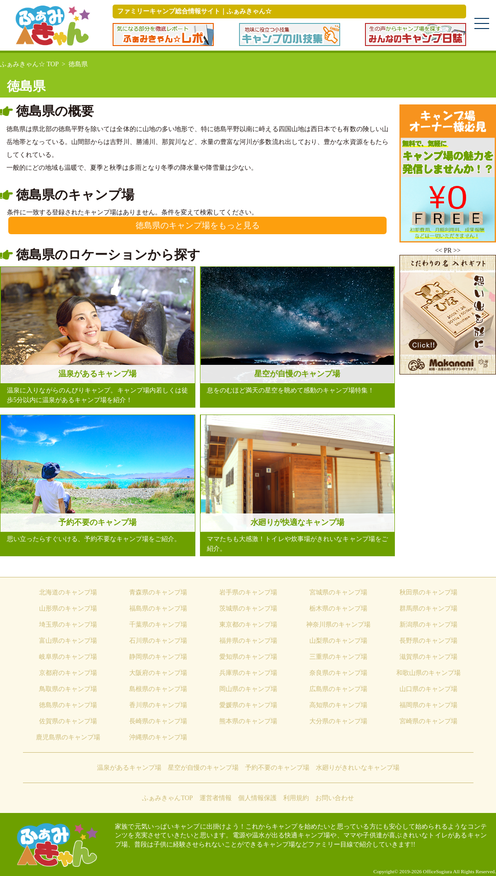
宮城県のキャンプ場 (338, 592)
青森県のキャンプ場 (158, 592)
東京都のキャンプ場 (248, 624)
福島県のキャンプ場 (158, 608)
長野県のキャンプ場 (428, 640)
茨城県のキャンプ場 (248, 608)
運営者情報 (216, 798)
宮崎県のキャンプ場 (428, 721)
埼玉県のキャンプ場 (68, 624)
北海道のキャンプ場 (68, 592)
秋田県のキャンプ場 (428, 592)
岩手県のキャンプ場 (248, 592)
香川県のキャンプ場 (158, 705)
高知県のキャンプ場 (338, 705)
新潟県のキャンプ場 (428, 624)
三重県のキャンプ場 (338, 656)
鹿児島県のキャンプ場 (68, 737)
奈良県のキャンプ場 (338, 672)
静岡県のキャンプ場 (158, 656)
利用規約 (296, 798)
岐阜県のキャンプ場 (68, 656)
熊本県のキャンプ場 (248, 721)
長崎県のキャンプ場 (158, 721)
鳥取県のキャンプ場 (68, 689)
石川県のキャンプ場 (158, 640)
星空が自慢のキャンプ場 (203, 767)
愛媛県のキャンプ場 (248, 705)
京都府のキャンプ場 (68, 672)
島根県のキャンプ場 (158, 689)
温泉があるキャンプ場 (129, 767)
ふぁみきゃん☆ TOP (29, 64)
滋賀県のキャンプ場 (428, 656)
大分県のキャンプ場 (338, 721)
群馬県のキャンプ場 (428, 608)
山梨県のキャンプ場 (338, 640)
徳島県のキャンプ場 (68, 705)
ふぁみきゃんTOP (167, 798)
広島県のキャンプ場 (338, 689)
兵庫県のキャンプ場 (248, 672)
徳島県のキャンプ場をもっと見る (198, 225)
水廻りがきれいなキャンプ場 (357, 767)
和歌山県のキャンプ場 (428, 672)
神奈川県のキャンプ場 (338, 624)
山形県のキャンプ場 (68, 608)
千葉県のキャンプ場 (158, 624)
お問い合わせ (334, 798)
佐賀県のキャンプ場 (68, 721)
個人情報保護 (257, 798)
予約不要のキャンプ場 (277, 767)
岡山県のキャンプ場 (248, 689)
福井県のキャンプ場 (248, 640)
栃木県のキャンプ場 (338, 608)
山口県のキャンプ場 (428, 689)
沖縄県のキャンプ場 (158, 737)
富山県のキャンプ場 (68, 640)
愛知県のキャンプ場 (248, 656)
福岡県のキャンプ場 (428, 705)
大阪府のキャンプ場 (158, 672)
